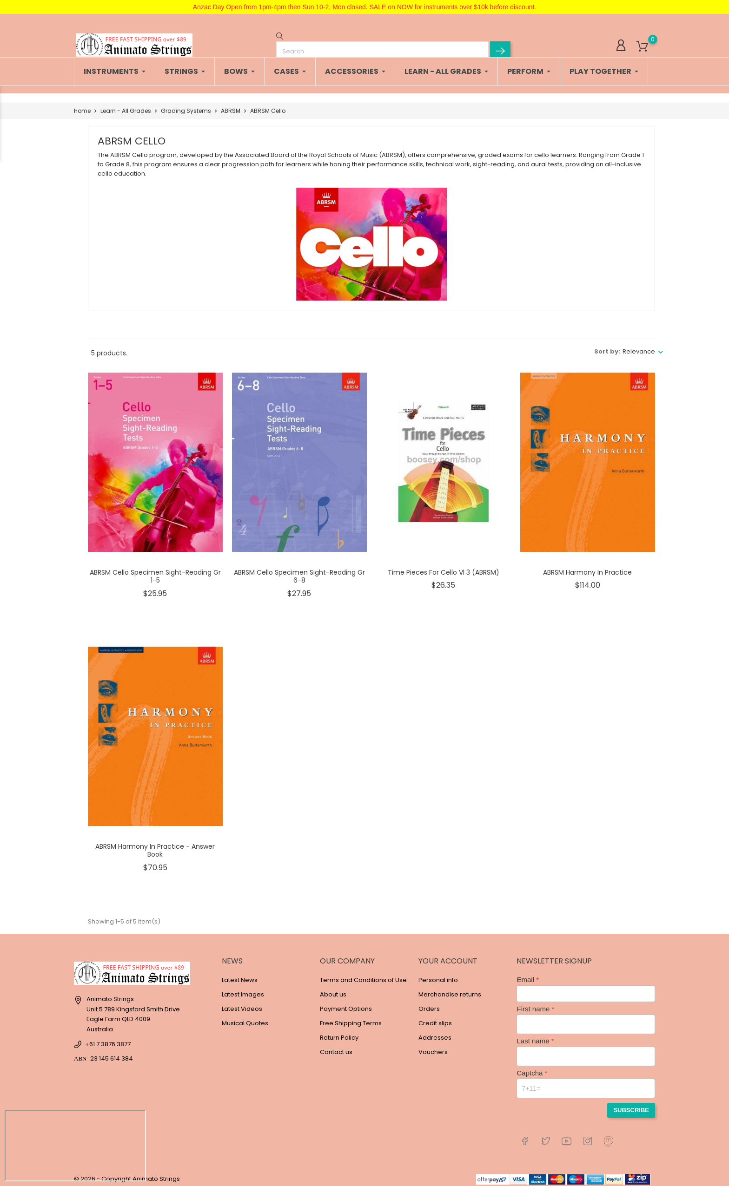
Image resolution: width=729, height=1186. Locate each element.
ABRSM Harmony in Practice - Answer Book (155, 846)
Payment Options (346, 1004)
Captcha (530, 1068)
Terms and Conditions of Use (363, 975)
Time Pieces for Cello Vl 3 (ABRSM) (443, 567)
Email (525, 975)
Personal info (438, 975)
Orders (429, 1004)
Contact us (336, 1047)
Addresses (434, 1033)
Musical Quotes (245, 1018)
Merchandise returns (449, 989)
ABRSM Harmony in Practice (587, 567)
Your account (447, 956)
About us (333, 989)
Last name (533, 1036)
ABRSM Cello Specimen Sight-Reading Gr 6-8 (299, 572)
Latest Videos (242, 1004)
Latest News (240, 975)
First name (533, 1004)
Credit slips (435, 1018)
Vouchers (433, 1047)
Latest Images (243, 989)
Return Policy (339, 1033)
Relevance (639, 346)
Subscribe (631, 1105)
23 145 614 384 (111, 1053)
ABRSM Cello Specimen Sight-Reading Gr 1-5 (155, 572)
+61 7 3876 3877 (108, 1039)
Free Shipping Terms (351, 1018)
